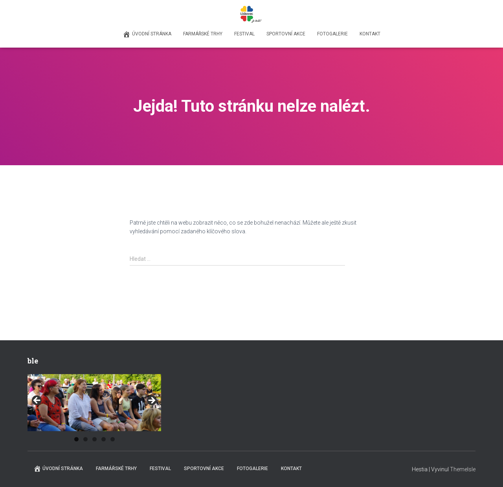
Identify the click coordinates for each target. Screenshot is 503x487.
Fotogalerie (332, 34)
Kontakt (370, 34)
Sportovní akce (285, 34)
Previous (37, 401)
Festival (244, 34)
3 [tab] (94, 439)
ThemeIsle (462, 469)
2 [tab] (85, 439)
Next (151, 401)
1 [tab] (76, 439)
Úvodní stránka (147, 34)
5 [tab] (112, 439)
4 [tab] (103, 439)
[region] (94, 403)
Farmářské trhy (202, 34)
